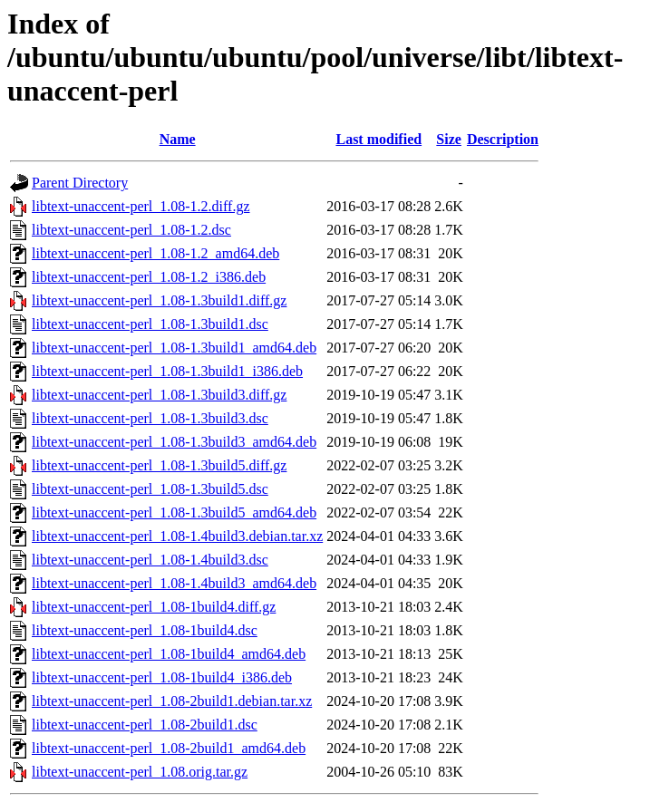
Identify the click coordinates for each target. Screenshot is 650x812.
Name (178, 139)
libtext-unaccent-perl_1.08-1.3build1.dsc (150, 324)
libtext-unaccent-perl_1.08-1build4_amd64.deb (169, 654)
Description (502, 139)
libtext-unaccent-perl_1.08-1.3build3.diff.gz (159, 394)
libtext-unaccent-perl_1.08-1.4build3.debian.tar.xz (177, 536)
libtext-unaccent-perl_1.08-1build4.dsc (144, 630)
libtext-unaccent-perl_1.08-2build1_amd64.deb (169, 748)
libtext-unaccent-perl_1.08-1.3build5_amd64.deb (174, 512)
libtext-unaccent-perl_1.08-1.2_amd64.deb (155, 253)
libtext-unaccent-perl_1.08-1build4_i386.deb (162, 677)
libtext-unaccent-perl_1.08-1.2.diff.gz (141, 206)
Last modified (378, 139)
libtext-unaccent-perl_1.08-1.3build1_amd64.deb (174, 347)
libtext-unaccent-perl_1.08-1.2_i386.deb (149, 277)
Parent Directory (80, 182)
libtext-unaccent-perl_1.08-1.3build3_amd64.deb (174, 442)
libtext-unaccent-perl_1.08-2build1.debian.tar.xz (172, 701)
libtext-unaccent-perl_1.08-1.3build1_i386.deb (167, 371)
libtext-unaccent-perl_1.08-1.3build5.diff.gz (159, 465)
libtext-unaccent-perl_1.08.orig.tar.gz (139, 771)
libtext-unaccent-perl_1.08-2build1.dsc (144, 724)
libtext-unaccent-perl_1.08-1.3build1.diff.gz (159, 300)
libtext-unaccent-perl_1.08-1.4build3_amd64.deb (174, 583)
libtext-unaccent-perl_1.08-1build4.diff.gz (154, 606)
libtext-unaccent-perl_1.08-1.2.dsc (131, 229)
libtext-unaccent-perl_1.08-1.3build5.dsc (150, 489)
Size (448, 139)
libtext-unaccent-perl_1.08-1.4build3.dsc (150, 559)
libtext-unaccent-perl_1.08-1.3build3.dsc (150, 418)
